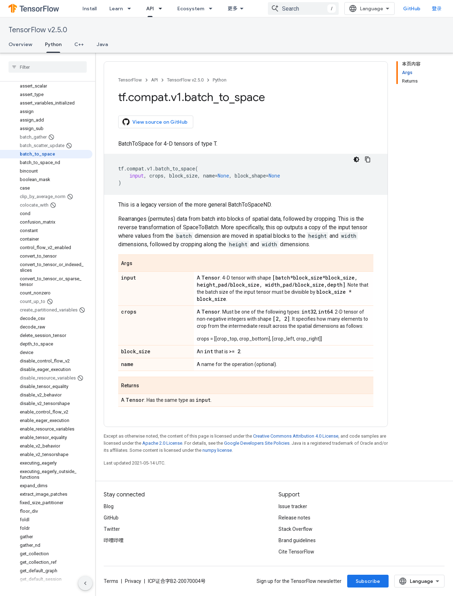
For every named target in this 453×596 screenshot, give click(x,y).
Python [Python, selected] (53, 44)
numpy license (217, 450)
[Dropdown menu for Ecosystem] (212, 8)
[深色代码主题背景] (356, 159)
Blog (109, 506)
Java (102, 44)
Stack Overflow (295, 529)
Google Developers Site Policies (256, 443)
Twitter (112, 529)
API (154, 80)
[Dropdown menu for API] (162, 8)
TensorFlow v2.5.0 (37, 30)
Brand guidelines (297, 540)
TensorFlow (130, 80)
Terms (111, 581)
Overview (20, 44)
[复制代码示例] (367, 159)
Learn (116, 8)
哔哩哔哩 (114, 540)
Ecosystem (190, 8)
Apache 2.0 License (162, 443)
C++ (79, 44)
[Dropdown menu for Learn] (131, 8)
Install (89, 8)
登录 (437, 8)
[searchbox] (47, 67)
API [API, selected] (150, 8)
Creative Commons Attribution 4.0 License (295, 436)
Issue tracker (293, 506)
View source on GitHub (155, 121)
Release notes (294, 518)
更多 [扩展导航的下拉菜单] (232, 8)
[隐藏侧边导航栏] (85, 583)
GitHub (411, 8)
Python (219, 80)
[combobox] (303, 8)
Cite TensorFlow (296, 552)
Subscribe (368, 581)
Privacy (133, 581)
